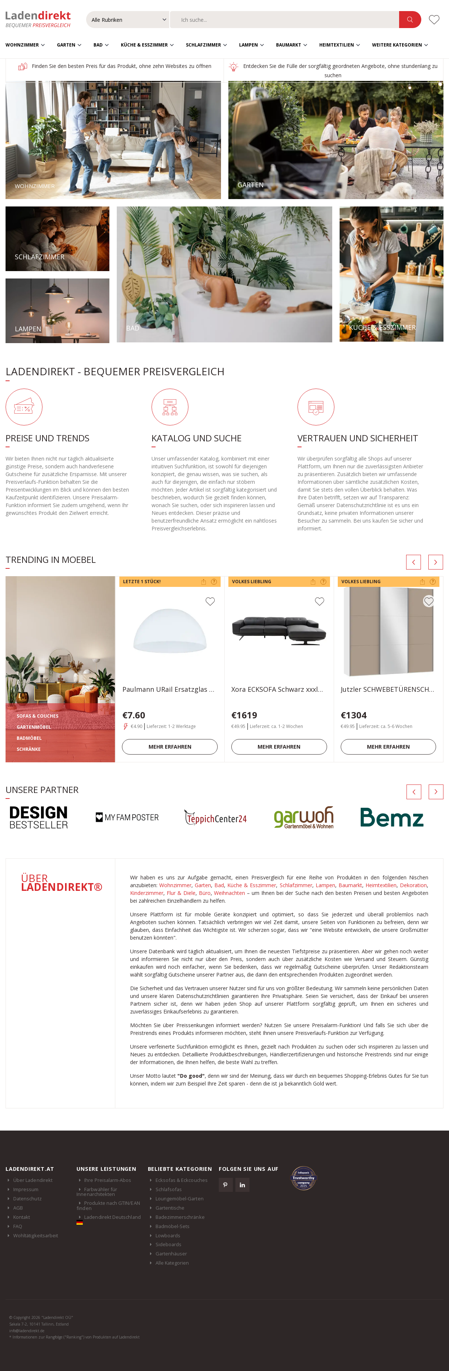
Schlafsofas (169, 1189)
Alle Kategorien (172, 1262)
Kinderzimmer (146, 892)
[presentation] (413, 561)
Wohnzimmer (22, 44)
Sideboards (169, 1244)
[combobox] (284, 19)
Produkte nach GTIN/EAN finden (108, 1205)
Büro (205, 892)
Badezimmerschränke (180, 1216)
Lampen (248, 44)
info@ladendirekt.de (26, 1330)
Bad (98, 44)
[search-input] (284, 19)
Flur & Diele (181, 892)
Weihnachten (229, 892)
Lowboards (168, 1235)
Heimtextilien (336, 44)
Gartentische (170, 1207)
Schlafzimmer (203, 44)
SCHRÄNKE (29, 749)
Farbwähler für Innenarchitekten (96, 1191)
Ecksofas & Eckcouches (182, 1179)
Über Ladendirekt (32, 1179)
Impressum (26, 1189)
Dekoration (413, 884)
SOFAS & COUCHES (37, 715)
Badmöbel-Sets (173, 1226)
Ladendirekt (42, 19)
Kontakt (21, 1216)
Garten (66, 44)
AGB (18, 1207)
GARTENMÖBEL (34, 727)
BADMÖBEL (29, 738)
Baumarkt (288, 44)
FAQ (17, 1226)
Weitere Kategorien (397, 44)
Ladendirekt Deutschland (108, 1218)
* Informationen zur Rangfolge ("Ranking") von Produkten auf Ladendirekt (74, 1336)
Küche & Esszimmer (144, 44)
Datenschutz (27, 1198)
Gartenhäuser (171, 1253)
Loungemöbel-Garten (180, 1198)
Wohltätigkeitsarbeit (35, 1235)
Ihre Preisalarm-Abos (107, 1179)
